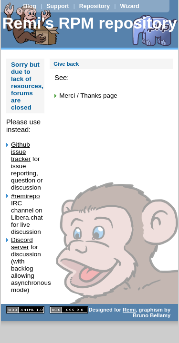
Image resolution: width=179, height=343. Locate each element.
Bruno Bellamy (151, 315)
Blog (29, 6)
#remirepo (25, 196)
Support (57, 6)
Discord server (22, 243)
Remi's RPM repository (89, 23)
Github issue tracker (21, 151)
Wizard (129, 6)
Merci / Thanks (80, 95)
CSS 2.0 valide (69, 309)
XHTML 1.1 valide (25, 309)
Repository (94, 6)
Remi (129, 310)
